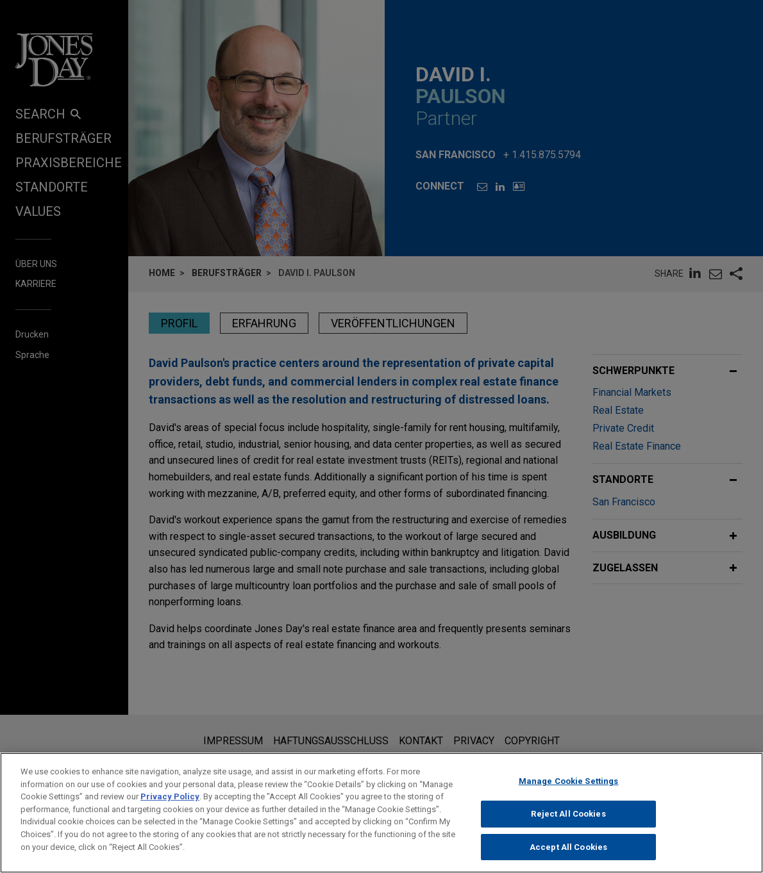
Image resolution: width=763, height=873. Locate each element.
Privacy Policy (169, 808)
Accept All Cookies (568, 858)
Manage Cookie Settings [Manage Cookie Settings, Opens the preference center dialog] (569, 792)
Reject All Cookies (568, 825)
